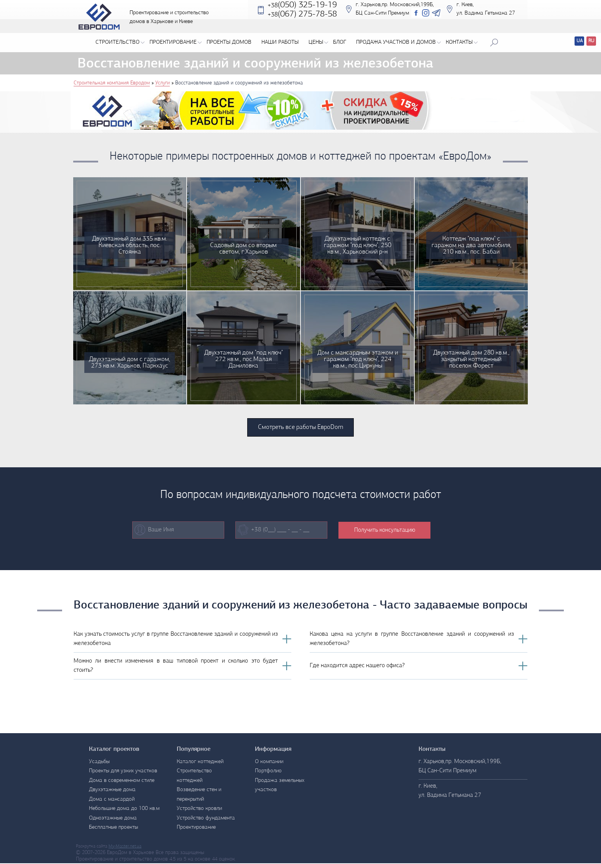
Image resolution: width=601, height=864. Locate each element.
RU (591, 40)
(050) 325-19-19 (303, 11)
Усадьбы (99, 762)
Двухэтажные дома (112, 791)
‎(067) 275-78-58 (303, 20)
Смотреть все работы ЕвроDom (300, 428)
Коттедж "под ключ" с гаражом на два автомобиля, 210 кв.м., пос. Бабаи (471, 240)
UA (579, 40)
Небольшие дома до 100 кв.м (124, 810)
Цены (318, 41)
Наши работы (280, 41)
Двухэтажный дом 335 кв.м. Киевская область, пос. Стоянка (129, 243)
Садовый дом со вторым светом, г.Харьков (243, 246)
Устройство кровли (199, 810)
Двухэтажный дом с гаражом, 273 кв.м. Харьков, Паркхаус (129, 357)
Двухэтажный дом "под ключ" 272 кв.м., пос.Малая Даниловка (243, 357)
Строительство (120, 41)
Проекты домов (229, 41)
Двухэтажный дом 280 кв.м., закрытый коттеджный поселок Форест (471, 357)
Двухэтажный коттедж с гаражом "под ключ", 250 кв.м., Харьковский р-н (357, 243)
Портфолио (268, 772)
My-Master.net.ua (124, 847)
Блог (339, 41)
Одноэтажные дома (113, 819)
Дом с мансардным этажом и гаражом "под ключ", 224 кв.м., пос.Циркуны (358, 357)
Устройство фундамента (206, 819)
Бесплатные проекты (113, 828)
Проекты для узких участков (123, 772)
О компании (269, 762)
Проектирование (175, 41)
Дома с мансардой (112, 800)
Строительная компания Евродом (112, 83)
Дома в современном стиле (121, 781)
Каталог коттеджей (200, 762)
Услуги (162, 83)
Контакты (462, 41)
